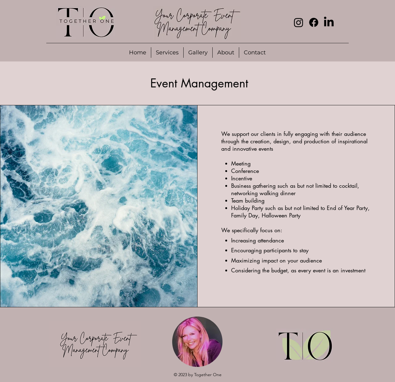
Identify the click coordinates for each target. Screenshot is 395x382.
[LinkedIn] (329, 22)
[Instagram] (299, 22)
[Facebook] (314, 22)
